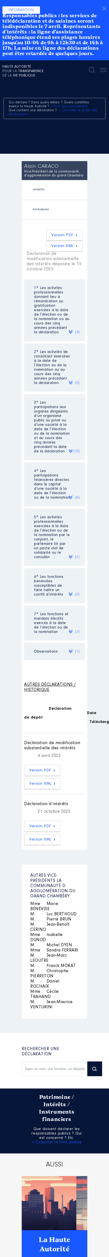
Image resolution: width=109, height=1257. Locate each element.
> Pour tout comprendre (69, 106)
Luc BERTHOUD (53, 914)
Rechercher (92, 70)
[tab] (54, 190)
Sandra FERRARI (54, 950)
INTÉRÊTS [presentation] (38, 189)
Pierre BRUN (50, 919)
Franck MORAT (53, 966)
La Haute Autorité (54, 1244)
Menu (103, 71)
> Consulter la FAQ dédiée (57, 1142)
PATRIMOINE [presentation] (41, 209)
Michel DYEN (51, 945)
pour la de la (23, 71)
